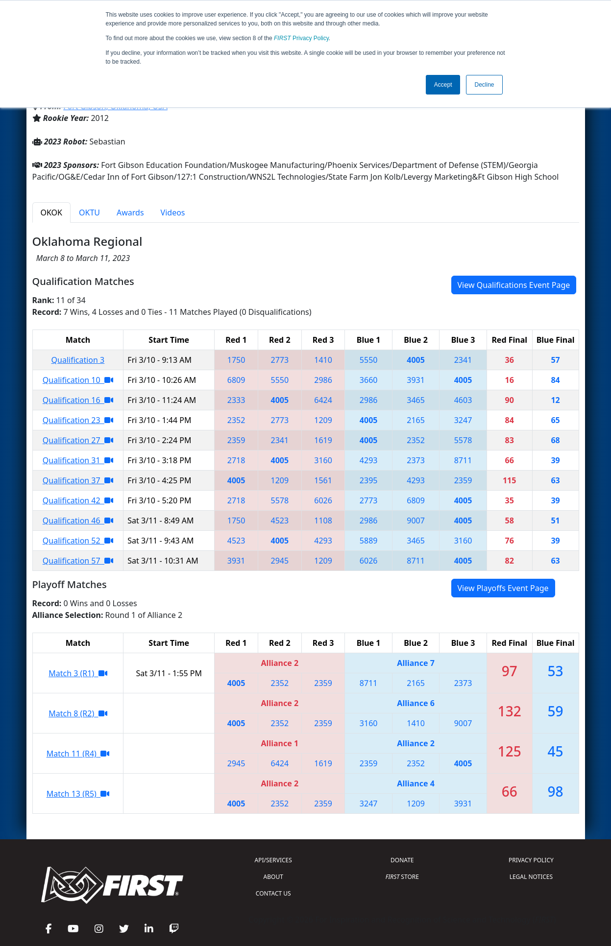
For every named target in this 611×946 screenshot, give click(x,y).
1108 (323, 520)
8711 (463, 460)
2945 (280, 560)
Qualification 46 (78, 520)
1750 (236, 360)
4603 (463, 400)
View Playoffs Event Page (503, 588)
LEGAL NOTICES (531, 877)
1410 (323, 360)
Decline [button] (484, 84)
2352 (236, 420)
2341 (463, 360)
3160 (323, 460)
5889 (369, 540)
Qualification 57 (78, 560)
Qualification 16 (78, 400)
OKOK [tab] (51, 212)
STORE (402, 877)
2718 (236, 460)
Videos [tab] (173, 212)
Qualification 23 (78, 420)
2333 (236, 400)
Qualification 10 (78, 380)
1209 (323, 420)
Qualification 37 (78, 480)
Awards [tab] (130, 212)
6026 (323, 500)
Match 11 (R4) (78, 753)
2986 (323, 380)
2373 (416, 460)
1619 (323, 440)
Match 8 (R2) (78, 713)
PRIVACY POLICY (531, 860)
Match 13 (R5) (78, 793)
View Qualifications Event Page (514, 285)
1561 (323, 480)
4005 (416, 360)
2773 (280, 360)
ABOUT (273, 877)
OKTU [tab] (89, 212)
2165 (416, 420)
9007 (416, 520)
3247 (463, 420)
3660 (369, 380)
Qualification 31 (78, 460)
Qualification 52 (78, 540)
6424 (323, 400)
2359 (236, 440)
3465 (416, 400)
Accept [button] (443, 84)
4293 (369, 460)
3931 (416, 380)
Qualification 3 (78, 360)
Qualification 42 (78, 500)
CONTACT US (273, 893)
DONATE (402, 860)
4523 (280, 520)
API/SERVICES (273, 860)
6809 (236, 380)
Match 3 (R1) (78, 673)
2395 (369, 480)
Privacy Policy (301, 38)
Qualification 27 (78, 440)
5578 (463, 440)
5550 (369, 360)
